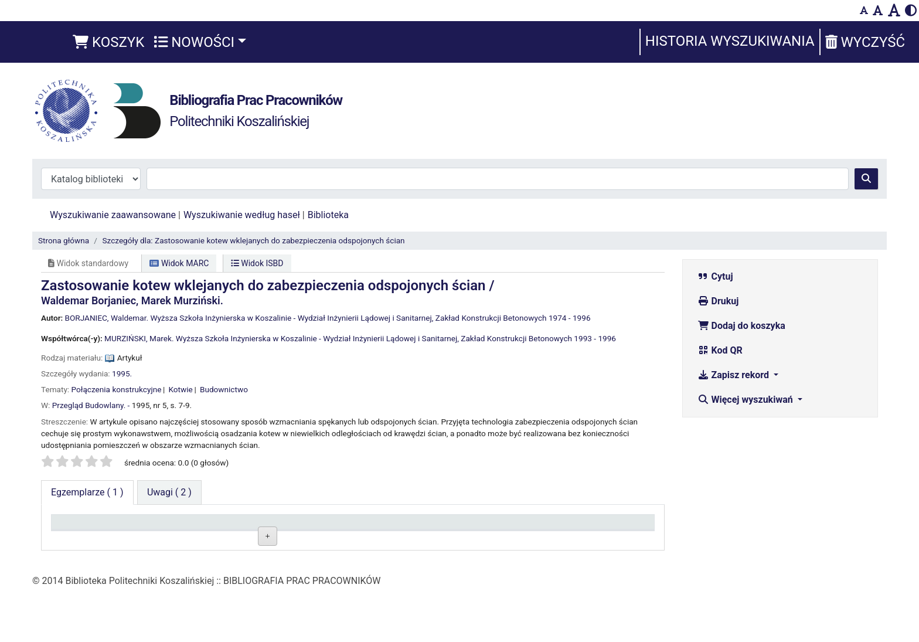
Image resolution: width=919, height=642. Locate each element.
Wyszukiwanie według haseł (241, 214)
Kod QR (720, 350)
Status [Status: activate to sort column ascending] (432, 527)
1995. (122, 373)
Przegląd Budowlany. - (91, 405)
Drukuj (718, 301)
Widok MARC (179, 263)
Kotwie (181, 389)
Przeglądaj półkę (355, 555)
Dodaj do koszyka (741, 325)
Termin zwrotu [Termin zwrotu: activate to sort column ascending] (568, 527)
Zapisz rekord (734, 375)
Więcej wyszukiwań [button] (746, 399)
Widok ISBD (257, 263)
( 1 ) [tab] (87, 492)
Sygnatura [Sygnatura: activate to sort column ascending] (318, 527)
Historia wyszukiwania (730, 41)
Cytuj (715, 276)
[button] (108, 42)
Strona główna (63, 240)
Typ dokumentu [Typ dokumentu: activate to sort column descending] (88, 527)
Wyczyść (865, 42)
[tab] (169, 492)
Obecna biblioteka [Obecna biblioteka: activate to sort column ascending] (213, 527)
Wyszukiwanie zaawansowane (113, 214)
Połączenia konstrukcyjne (117, 389)
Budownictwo (224, 389)
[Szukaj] (866, 178)
